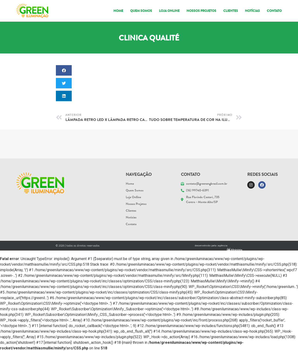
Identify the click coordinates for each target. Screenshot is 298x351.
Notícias (252, 10)
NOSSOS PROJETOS (201, 10)
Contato (274, 10)
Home (118, 10)
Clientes (230, 10)
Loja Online (169, 10)
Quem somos (141, 10)
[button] (64, 70)
